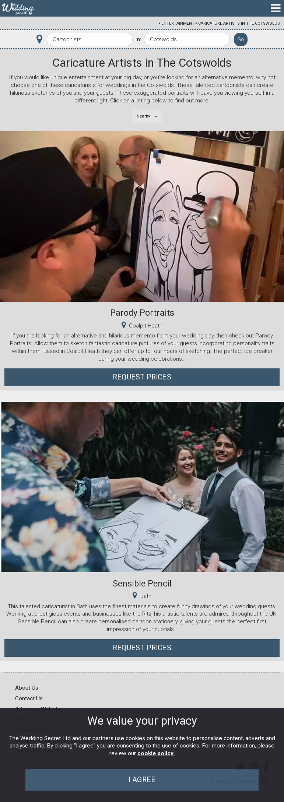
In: (138, 39)
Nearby (143, 116)
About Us (26, 687)
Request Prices (142, 377)
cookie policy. (156, 753)
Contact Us (29, 698)
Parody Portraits (142, 313)
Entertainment (177, 23)
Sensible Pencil (142, 583)
